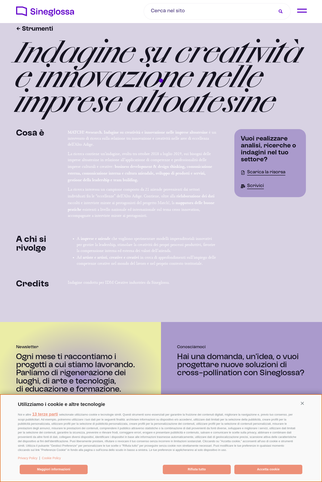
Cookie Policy (51, 458)
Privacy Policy (27, 458)
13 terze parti (45, 414)
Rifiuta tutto (197, 469)
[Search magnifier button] (280, 11)
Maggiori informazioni (53, 469)
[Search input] (184, 11)
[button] (302, 403)
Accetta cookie (268, 469)
